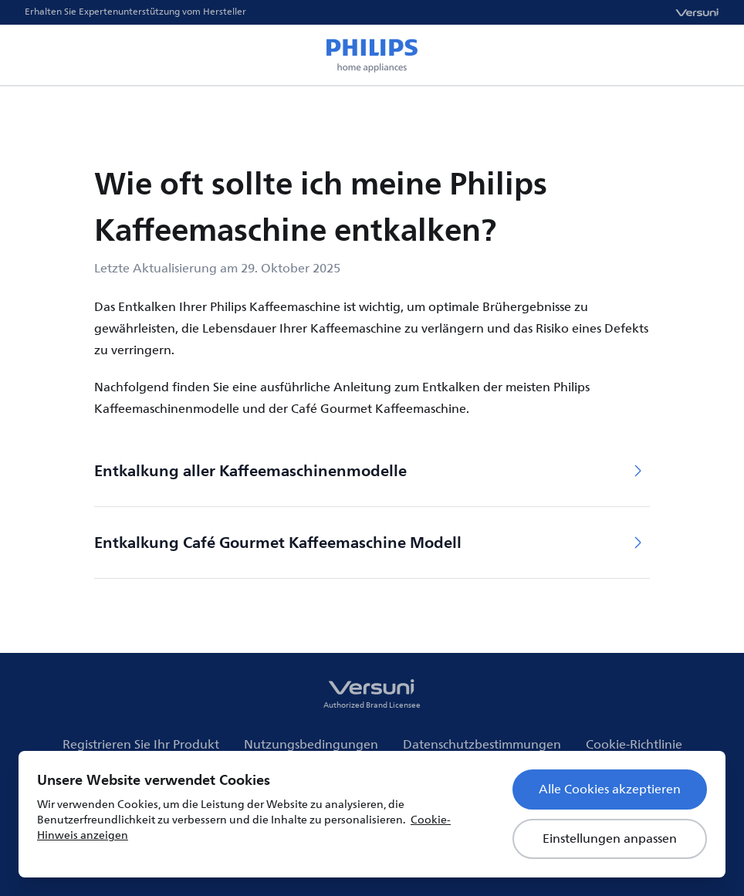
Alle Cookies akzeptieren (610, 789)
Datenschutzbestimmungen (482, 744)
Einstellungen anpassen (610, 839)
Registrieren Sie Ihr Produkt (141, 744)
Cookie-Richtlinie (634, 744)
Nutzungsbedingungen (311, 744)
